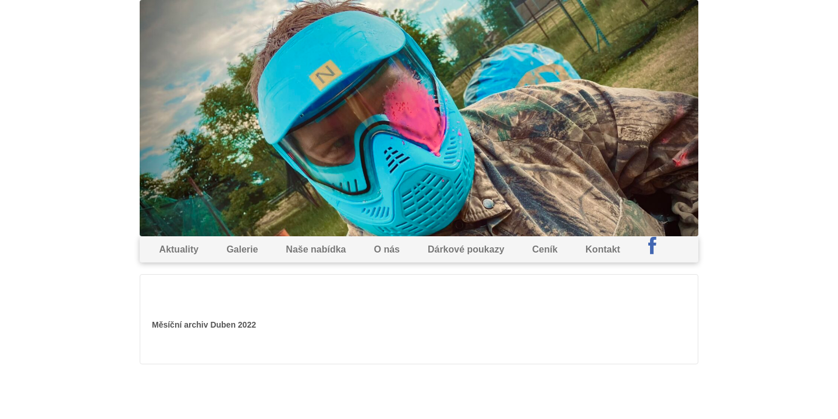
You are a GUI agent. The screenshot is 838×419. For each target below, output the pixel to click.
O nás (386, 249)
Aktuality (179, 249)
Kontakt (602, 249)
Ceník (545, 249)
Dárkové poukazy (466, 249)
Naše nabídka (316, 249)
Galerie (242, 249)
